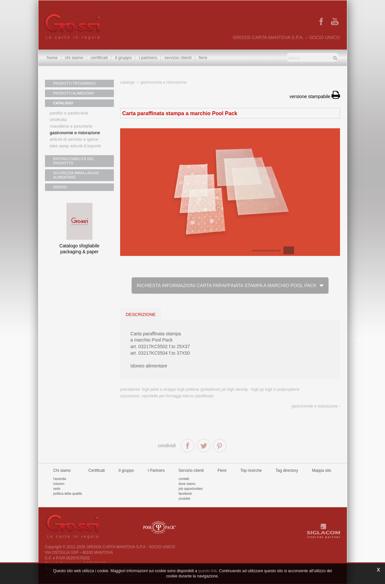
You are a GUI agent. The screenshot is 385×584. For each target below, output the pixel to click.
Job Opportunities (191, 488)
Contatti (184, 479)
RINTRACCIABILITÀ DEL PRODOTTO (73, 161)
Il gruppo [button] (123, 57)
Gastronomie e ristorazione (75, 132)
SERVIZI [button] (60, 187)
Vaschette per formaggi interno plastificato (177, 396)
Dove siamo (187, 484)
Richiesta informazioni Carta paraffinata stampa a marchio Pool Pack (230, 285)
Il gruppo (126, 470)
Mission (58, 484)
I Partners (148, 57)
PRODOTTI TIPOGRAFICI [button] (74, 83)
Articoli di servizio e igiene (74, 139)
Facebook (185, 493)
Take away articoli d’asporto (75, 145)
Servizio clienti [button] (178, 57)
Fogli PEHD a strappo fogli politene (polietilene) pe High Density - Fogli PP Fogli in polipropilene (220, 389)
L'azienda (59, 479)
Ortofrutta (58, 119)
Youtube (184, 498)
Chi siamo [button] (74, 57)
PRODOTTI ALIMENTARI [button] (73, 93)
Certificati (99, 57)
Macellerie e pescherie (71, 126)
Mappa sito (321, 470)
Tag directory (287, 470)
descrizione (141, 314)
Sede (56, 488)
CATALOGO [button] (63, 103)
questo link (207, 571)
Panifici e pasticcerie (69, 113)
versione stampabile (314, 96)
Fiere (203, 57)
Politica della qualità (67, 493)
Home (52, 57)
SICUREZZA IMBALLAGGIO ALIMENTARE (76, 175)
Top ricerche (251, 470)
